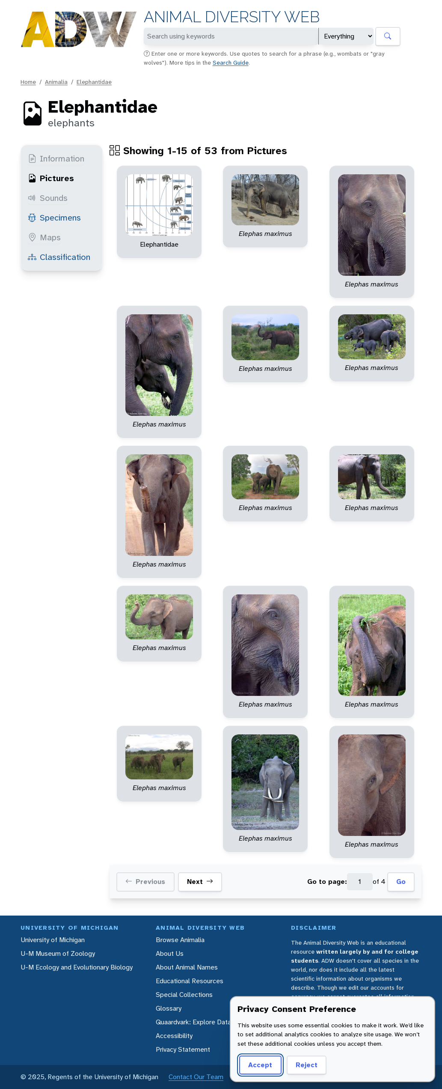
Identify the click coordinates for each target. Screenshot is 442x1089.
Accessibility (174, 1035)
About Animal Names (187, 967)
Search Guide (231, 62)
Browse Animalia (180, 939)
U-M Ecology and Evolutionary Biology (77, 967)
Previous (145, 882)
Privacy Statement (183, 1049)
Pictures (51, 178)
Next (200, 882)
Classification (59, 257)
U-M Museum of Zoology (58, 953)
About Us (170, 953)
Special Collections (184, 994)
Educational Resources (189, 980)
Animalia (56, 82)
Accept (260, 1064)
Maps (44, 237)
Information (56, 158)
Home (28, 82)
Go (401, 881)
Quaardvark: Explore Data (193, 1021)
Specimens (54, 217)
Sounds (48, 197)
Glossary (168, 1008)
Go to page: (327, 881)
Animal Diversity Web (232, 17)
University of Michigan (53, 939)
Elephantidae (94, 82)
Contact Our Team (196, 1076)
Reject (306, 1064)
